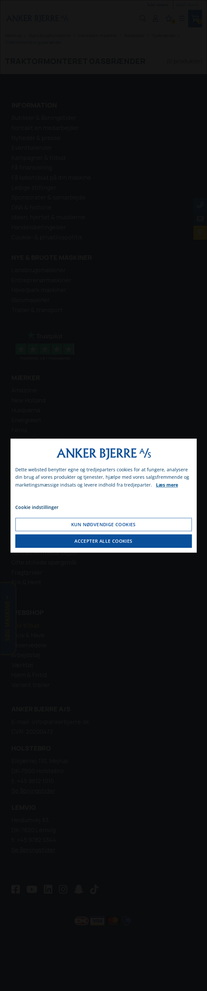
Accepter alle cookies (103, 541)
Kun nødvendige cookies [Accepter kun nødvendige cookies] (103, 524)
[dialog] (103, 495)
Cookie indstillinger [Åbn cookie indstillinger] (36, 507)
